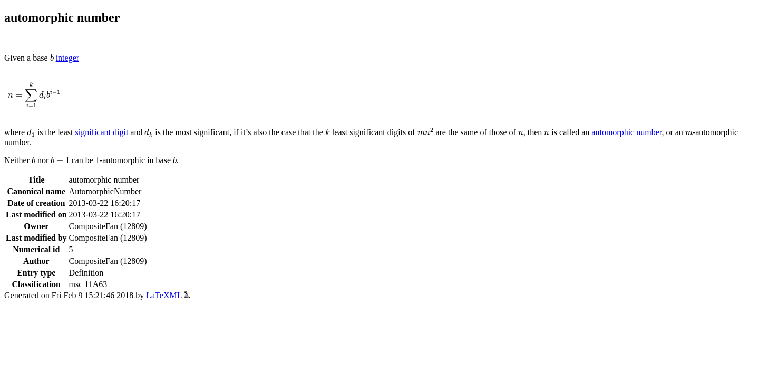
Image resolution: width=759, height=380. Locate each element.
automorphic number (626, 132)
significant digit (101, 132)
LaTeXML (168, 295)
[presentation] (52, 58)
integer (67, 57)
